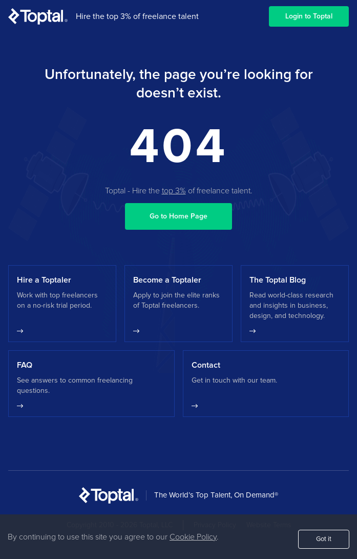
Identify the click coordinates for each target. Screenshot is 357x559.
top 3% (174, 191)
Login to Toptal (308, 16)
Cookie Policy (193, 537)
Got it (323, 539)
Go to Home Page (178, 216)
